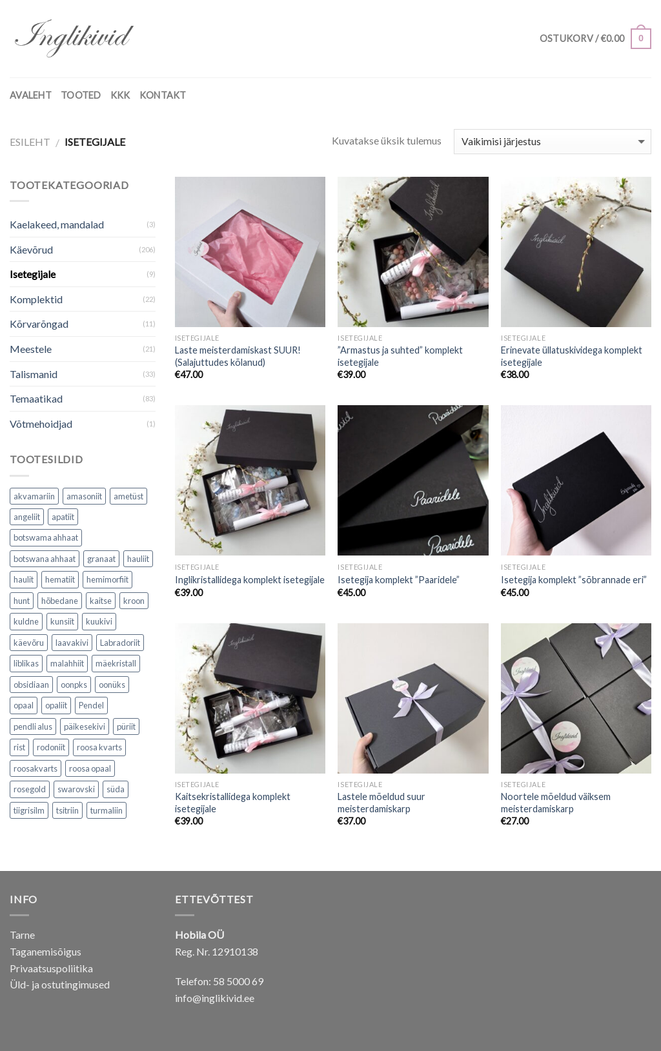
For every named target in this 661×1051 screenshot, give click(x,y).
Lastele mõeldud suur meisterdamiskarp (381, 802)
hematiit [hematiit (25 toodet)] (60, 579)
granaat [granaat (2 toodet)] (101, 559)
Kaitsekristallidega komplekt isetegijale (232, 802)
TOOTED (81, 95)
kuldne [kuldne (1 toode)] (26, 621)
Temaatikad (36, 398)
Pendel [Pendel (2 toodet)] (91, 705)
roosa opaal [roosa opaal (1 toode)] (90, 768)
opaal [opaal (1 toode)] (24, 705)
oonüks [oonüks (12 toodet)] (112, 684)
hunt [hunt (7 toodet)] (22, 601)
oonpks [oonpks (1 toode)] (74, 684)
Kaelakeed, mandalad (57, 224)
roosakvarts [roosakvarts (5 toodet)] (35, 768)
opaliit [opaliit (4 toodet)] (56, 705)
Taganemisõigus (45, 951)
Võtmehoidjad (41, 423)
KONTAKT (163, 95)
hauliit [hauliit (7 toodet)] (138, 559)
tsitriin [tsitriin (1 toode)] (67, 810)
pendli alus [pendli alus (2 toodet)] (33, 726)
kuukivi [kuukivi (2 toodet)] (99, 621)
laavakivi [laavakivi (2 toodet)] (72, 642)
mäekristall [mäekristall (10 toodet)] (116, 663)
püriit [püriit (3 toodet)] (126, 726)
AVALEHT (31, 95)
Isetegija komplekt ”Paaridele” (399, 579)
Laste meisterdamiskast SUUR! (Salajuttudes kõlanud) (238, 356)
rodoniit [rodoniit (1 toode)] (51, 747)
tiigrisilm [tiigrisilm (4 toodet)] (29, 810)
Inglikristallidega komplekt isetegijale (250, 579)
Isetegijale (33, 274)
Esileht (30, 141)
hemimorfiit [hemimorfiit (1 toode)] (107, 579)
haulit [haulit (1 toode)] (24, 579)
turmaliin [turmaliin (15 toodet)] (106, 810)
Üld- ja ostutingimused (60, 984)
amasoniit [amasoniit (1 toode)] (84, 496)
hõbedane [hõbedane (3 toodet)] (59, 601)
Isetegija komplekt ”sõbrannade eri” (574, 579)
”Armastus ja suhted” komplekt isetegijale (400, 356)
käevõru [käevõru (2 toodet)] (29, 642)
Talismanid (33, 374)
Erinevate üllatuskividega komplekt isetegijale (571, 356)
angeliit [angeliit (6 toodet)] (27, 517)
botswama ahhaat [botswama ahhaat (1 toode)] (46, 537)
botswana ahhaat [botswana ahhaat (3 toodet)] (45, 559)
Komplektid (36, 299)
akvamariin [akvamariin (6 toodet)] (34, 496)
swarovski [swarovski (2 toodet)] (76, 789)
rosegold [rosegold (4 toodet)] (30, 789)
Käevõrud (31, 249)
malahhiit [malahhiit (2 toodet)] (67, 663)
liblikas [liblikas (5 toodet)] (26, 663)
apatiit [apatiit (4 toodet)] (63, 517)
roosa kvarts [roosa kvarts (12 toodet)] (99, 747)
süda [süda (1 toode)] (116, 789)
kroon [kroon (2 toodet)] (134, 601)
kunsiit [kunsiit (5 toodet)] (62, 621)
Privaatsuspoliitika (51, 968)
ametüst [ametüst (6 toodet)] (128, 496)
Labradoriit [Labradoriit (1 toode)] (120, 642)
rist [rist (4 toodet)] (19, 747)
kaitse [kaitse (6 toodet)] (101, 601)
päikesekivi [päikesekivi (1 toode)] (84, 726)
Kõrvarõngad (39, 323)
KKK (120, 95)
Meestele (31, 349)
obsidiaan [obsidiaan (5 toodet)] (31, 684)
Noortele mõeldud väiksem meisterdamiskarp (556, 802)
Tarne (22, 934)
